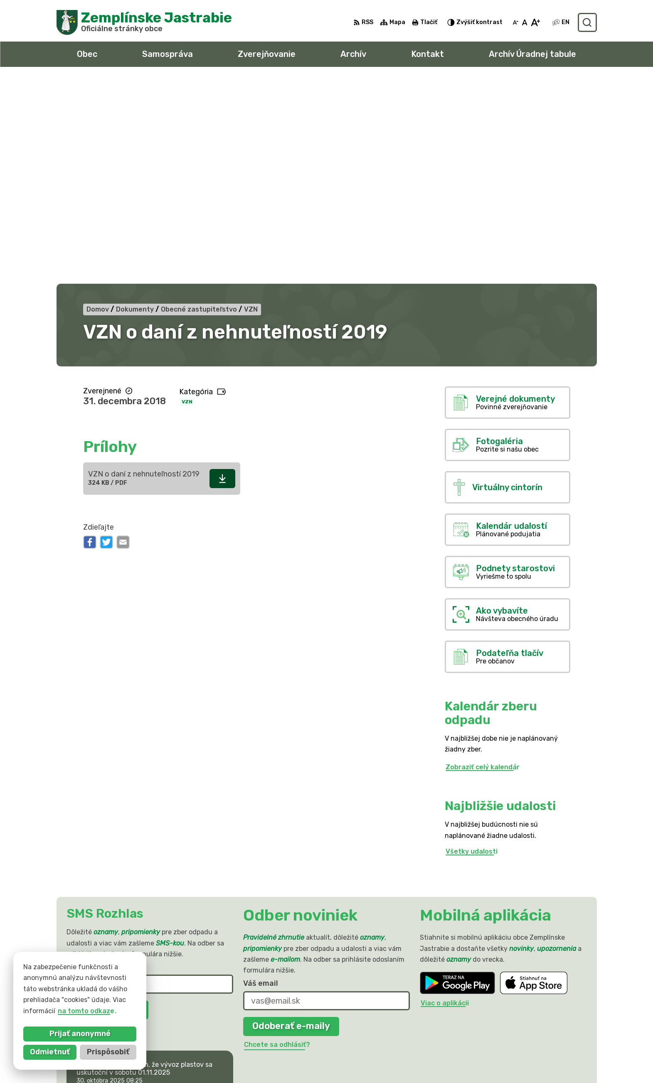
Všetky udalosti (472, 647)
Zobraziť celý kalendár (483, 562)
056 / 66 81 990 (502, 1034)
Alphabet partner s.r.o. (179, 992)
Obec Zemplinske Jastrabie (156, 1000)
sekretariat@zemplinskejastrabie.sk (536, 1052)
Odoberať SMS (107, 805)
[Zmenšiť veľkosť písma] (515, 22)
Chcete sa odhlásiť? (100, 824)
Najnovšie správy (120, 895)
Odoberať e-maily (291, 821)
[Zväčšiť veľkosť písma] (535, 22)
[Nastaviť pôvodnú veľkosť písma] (524, 22)
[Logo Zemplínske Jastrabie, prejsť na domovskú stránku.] (144, 22)
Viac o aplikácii (445, 798)
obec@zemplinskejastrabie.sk (525, 1043)
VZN (187, 197)
